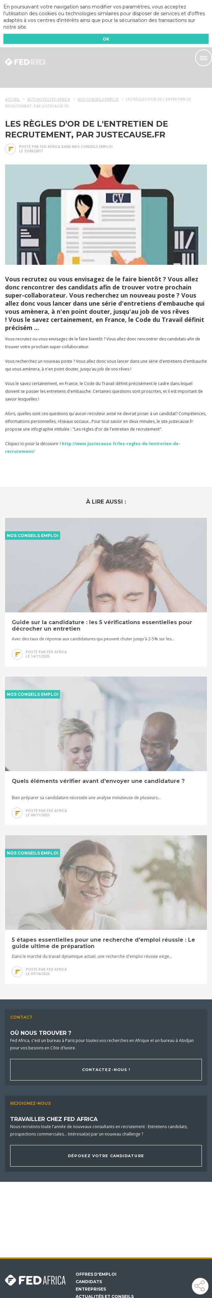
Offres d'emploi (96, 1274)
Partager (199, 1285)
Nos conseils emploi (92, 146)
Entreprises (91, 1289)
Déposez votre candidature (106, 1155)
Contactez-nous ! (106, 1069)
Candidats (89, 1282)
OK (106, 39)
